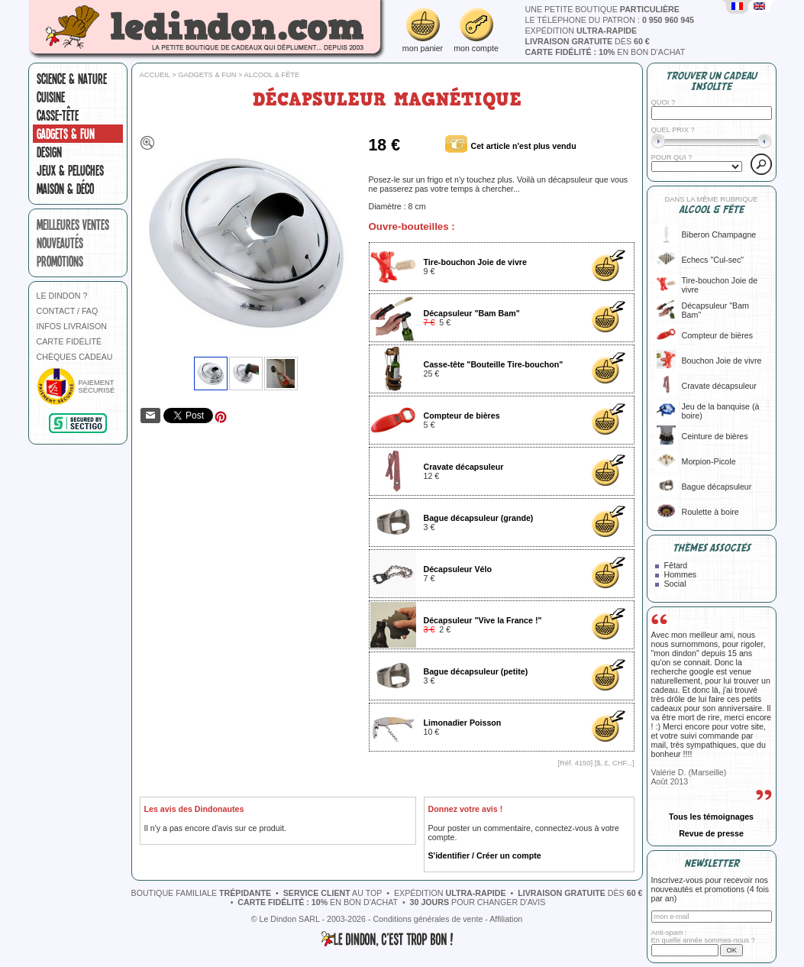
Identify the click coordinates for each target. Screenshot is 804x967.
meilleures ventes (73, 224)
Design (49, 152)
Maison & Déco (65, 188)
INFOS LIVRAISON (72, 326)
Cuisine (51, 97)
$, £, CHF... (614, 763)
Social (675, 583)
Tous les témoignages (711, 816)
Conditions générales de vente (428, 918)
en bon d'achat (605, 52)
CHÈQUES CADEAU (75, 356)
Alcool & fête (272, 75)
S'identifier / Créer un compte (484, 855)
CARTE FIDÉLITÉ (69, 341)
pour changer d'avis (478, 902)
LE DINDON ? (62, 295)
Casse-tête (58, 115)
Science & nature (72, 79)
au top (333, 892)
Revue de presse (711, 833)
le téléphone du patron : (610, 19)
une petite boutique (602, 9)
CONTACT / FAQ (67, 310)
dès (587, 41)
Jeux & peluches (70, 170)
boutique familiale (201, 892)
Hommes (680, 574)
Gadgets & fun (66, 134)
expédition (581, 30)
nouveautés (60, 243)
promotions (60, 261)
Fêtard (676, 565)
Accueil (155, 75)
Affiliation (505, 918)
